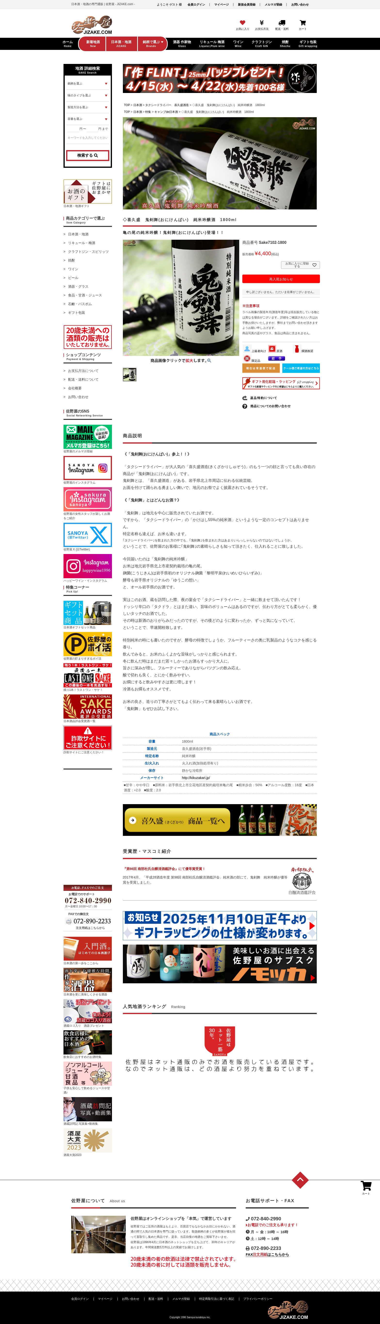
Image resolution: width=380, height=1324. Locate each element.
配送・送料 (156, 1299)
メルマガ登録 (273, 4)
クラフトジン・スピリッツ (88, 252)
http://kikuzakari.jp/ (196, 778)
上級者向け (254, 351)
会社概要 (75, 388)
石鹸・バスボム (80, 304)
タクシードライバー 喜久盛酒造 (167, 105)
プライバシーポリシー (257, 1299)
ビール (73, 278)
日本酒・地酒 (78, 234)
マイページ (221, 4)
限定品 (251, 360)
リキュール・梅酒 (81, 243)
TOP (127, 105)
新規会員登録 (246, 4)
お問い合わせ (300, 4)
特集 (148, 112)
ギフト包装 (76, 313)
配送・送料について (83, 379)
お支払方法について (83, 371)
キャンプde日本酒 (166, 112)
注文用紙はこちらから (90, 928)
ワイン (73, 269)
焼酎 (71, 260)
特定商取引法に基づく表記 (216, 1299)
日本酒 (137, 105)
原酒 (275, 351)
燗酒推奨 (303, 351)
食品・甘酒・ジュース (85, 295)
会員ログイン (196, 4)
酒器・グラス (78, 286)
